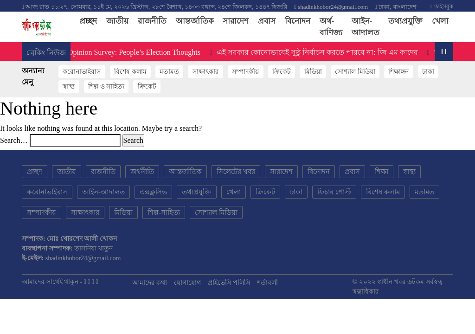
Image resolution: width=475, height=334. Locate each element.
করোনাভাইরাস (82, 71)
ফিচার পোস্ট (334, 192)
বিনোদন (297, 21)
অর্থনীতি (142, 171)
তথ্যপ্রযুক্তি (405, 21)
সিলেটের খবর (236, 171)
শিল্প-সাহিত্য (164, 212)
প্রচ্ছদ (90, 20)
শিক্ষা (381, 171)
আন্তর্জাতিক (195, 21)
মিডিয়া (123, 212)
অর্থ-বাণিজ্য (331, 27)
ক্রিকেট (281, 71)
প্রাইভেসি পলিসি (229, 282)
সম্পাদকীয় (245, 71)
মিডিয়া (313, 71)
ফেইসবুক (441, 6)
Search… (14, 140)
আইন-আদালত (365, 27)
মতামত (169, 71)
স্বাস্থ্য (69, 86)
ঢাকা (428, 71)
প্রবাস (267, 21)
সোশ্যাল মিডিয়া (355, 71)
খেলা (440, 21)
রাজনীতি (152, 21)
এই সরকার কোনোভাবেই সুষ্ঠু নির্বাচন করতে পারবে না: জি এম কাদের (319, 52)
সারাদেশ (236, 21)
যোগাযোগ (187, 282)
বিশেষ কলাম (130, 71)
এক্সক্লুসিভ (153, 192)
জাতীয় (117, 21)
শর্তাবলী (267, 282)
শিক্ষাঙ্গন (398, 71)
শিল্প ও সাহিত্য (106, 86)
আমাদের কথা (149, 282)
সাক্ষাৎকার (206, 71)
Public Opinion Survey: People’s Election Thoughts (126, 52)
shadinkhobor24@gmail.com (333, 6)
